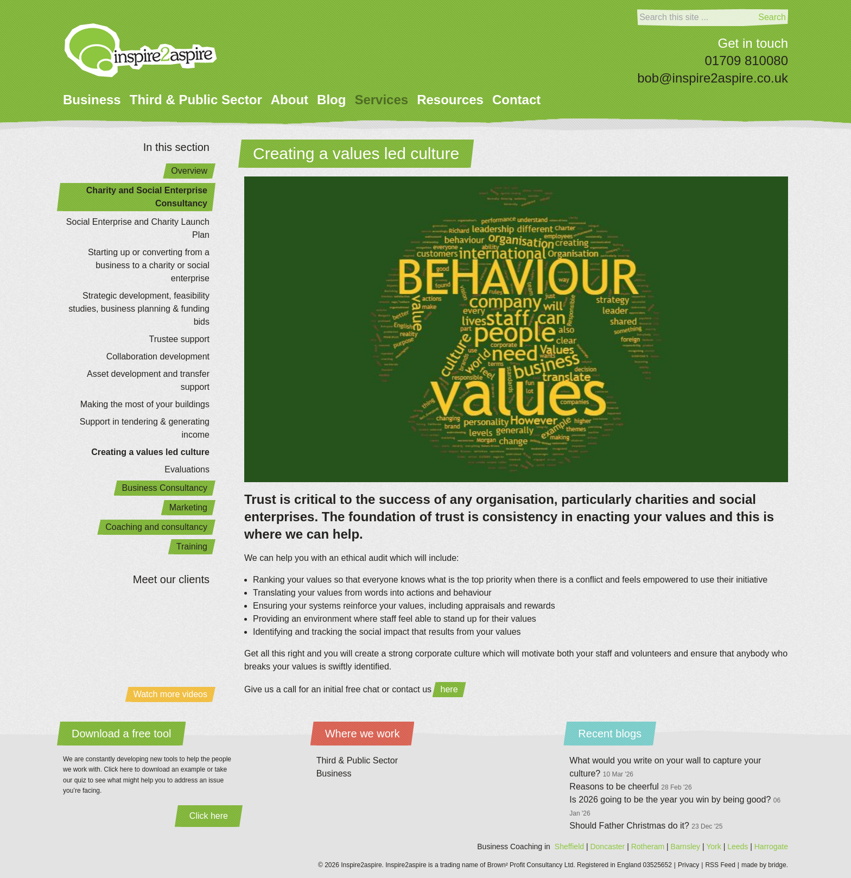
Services (381, 99)
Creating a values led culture (150, 452)
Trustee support (179, 339)
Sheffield (569, 846)
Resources (450, 99)
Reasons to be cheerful (630, 786)
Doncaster (607, 846)
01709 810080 (747, 60)
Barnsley (685, 846)
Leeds (737, 846)
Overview (189, 170)
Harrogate (771, 846)
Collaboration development (157, 356)
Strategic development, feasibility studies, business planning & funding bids (138, 308)
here (449, 689)
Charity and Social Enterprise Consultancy (146, 197)
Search (772, 17)
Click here (208, 815)
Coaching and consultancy (156, 527)
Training (191, 546)
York (713, 846)
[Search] (696, 17)
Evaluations (186, 469)
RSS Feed (720, 865)
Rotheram (647, 846)
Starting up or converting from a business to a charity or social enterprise (148, 265)
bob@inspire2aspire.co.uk (712, 78)
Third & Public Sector (196, 99)
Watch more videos (170, 694)
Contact (516, 99)
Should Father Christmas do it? (645, 825)
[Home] (141, 50)
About (289, 99)
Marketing (188, 507)
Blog (331, 99)
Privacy (688, 865)
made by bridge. (764, 865)
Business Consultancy (164, 487)
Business (92, 99)
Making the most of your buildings (144, 404)
